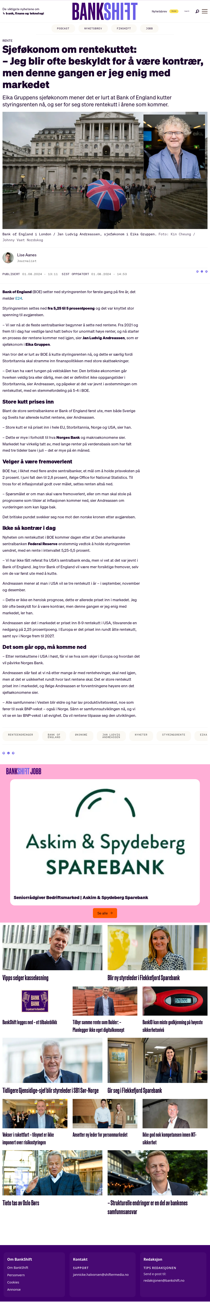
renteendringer (20, 734)
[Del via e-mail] (204, 273)
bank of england (54, 736)
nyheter (141, 734)
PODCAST (63, 28)
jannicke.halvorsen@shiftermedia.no (101, 1279)
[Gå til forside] (91, 11)
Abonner (154, 11)
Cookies (13, 1287)
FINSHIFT (124, 28)
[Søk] (197, 11)
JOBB (149, 28)
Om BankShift (17, 1272)
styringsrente (173, 734)
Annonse (14, 1295)
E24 (18, 298)
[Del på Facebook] (186, 273)
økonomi (81, 734)
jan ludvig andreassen (111, 736)
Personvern (16, 1280)
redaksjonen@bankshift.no (164, 1285)
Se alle (102, 918)
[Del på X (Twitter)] (195, 273)
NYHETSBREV (93, 28)
